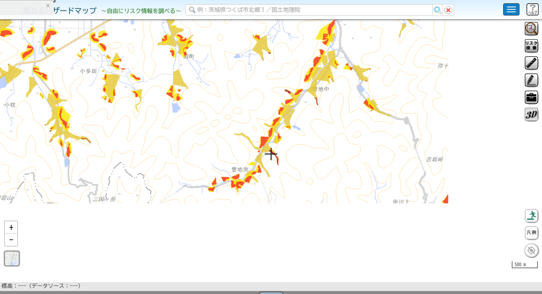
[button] (11, 249)
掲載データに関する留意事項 (44, 139)
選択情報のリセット (86, 160)
